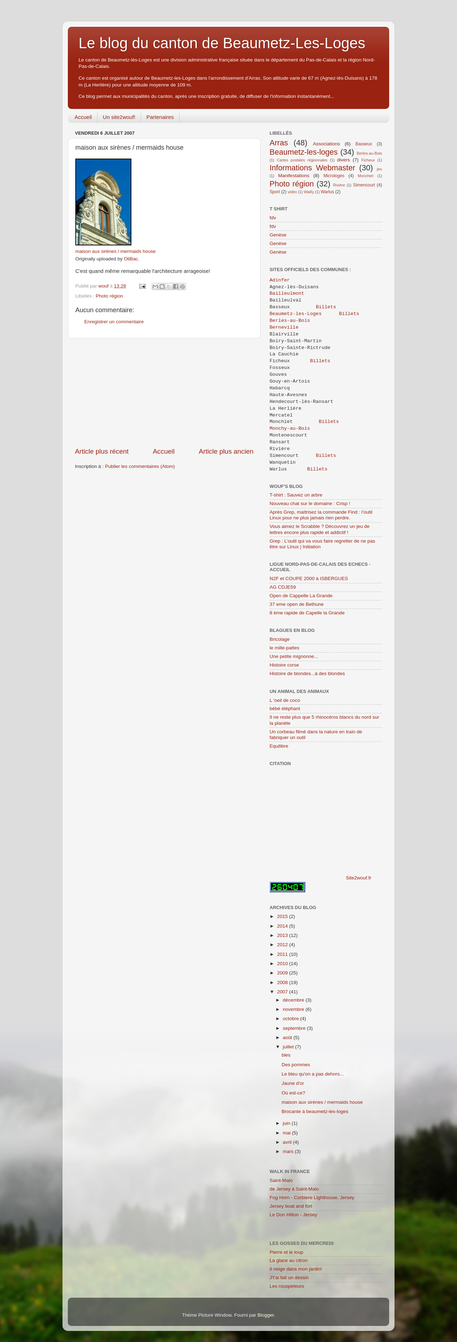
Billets (326, 307)
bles (286, 1055)
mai (287, 1133)
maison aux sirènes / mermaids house (115, 251)
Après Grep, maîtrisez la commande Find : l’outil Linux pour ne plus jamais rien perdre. (321, 514)
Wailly (309, 192)
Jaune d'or (293, 1083)
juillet (289, 1046)
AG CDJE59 (283, 587)
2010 (283, 963)
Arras (279, 142)
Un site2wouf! (119, 117)
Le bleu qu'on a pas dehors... (313, 1074)
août (288, 1037)
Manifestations (293, 175)
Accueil (83, 117)
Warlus (327, 191)
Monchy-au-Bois (290, 428)
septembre (295, 1028)
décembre (294, 1000)
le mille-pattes (284, 647)
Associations (326, 143)
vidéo (292, 192)
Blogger (265, 1315)
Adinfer (280, 280)
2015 (283, 916)
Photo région (109, 296)
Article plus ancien (226, 451)
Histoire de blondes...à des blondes (307, 673)
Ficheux (368, 160)
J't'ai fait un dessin (289, 1277)
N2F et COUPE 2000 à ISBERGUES (309, 578)
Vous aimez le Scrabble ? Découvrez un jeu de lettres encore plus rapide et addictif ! (320, 529)
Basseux (364, 143)
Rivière (339, 185)
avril (288, 1142)
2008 (283, 982)
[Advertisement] (164, 392)
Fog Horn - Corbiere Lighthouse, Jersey (312, 1197)
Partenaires (160, 117)
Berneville (285, 327)
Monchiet (365, 176)
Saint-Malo (281, 1180)
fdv (273, 217)
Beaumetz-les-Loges (296, 314)
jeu (379, 169)
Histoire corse (284, 665)
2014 (283, 926)
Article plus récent (102, 451)
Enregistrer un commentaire (114, 321)
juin (287, 1123)
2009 (283, 973)
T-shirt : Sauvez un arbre (296, 495)
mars (289, 1151)
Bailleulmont (288, 293)
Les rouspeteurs (287, 1286)
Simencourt (364, 185)
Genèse (278, 235)
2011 (283, 954)
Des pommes (296, 1064)
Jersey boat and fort (291, 1206)
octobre (291, 1018)
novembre (294, 1009)
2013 (283, 935)
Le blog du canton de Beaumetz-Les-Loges (222, 43)
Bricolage (280, 639)
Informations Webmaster (312, 167)
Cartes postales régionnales (302, 160)
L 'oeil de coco (285, 700)
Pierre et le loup (286, 1252)
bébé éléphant (285, 708)
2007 (283, 991)
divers (343, 160)
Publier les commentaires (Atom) (140, 466)
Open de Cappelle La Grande (301, 595)
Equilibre (279, 746)
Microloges (334, 175)
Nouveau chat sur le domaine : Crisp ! (310, 503)
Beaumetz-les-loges (304, 152)
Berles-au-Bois (369, 153)
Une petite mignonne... (294, 656)
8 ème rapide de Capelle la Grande (307, 612)
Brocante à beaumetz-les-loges (315, 1111)
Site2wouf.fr (358, 877)
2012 (283, 944)
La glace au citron (289, 1260)
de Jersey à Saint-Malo (294, 1189)
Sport (275, 191)
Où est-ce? (293, 1093)
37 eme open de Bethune (297, 604)
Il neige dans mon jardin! (296, 1269)
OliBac (131, 258)
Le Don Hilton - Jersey (293, 1214)
